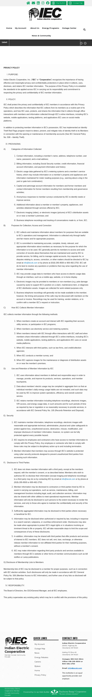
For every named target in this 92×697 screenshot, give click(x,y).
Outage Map (38, 649)
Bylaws (36, 666)
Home (9, 28)
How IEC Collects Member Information (28, 308)
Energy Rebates (40, 657)
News (35, 653)
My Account (20, 28)
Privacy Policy (39, 675)
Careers (36, 662)
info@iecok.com (30, 263)
